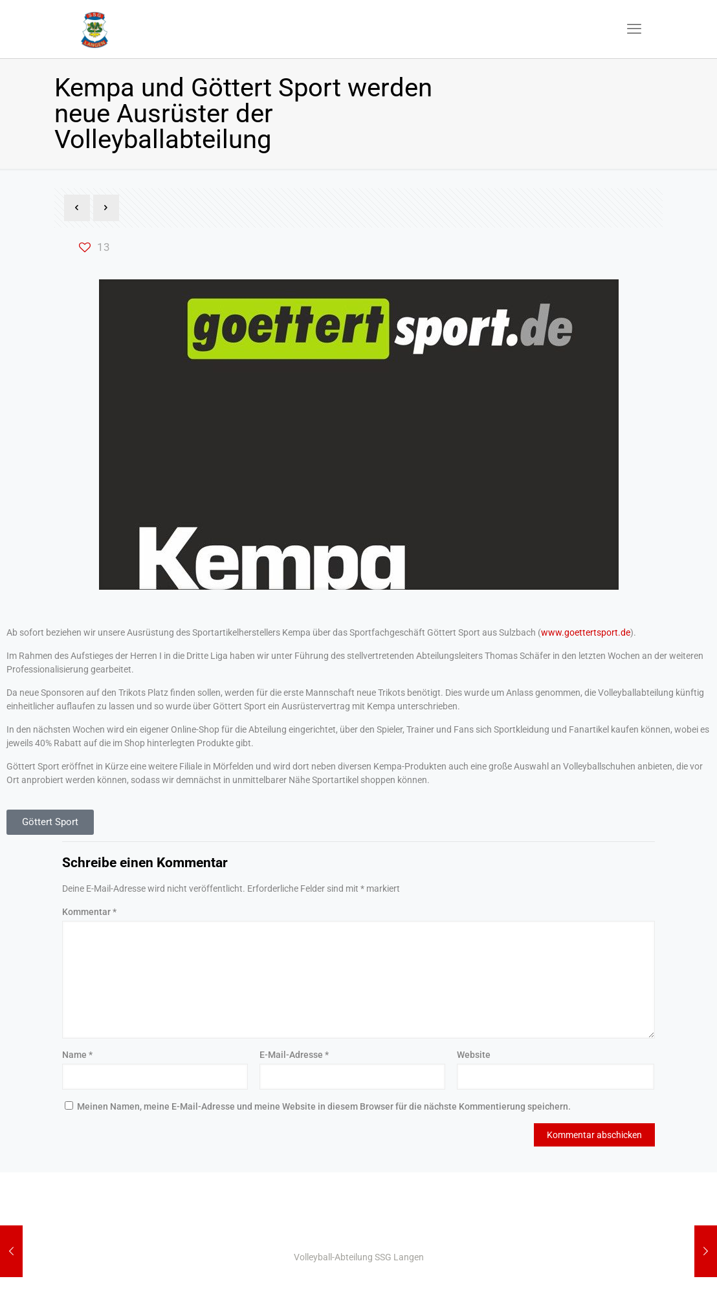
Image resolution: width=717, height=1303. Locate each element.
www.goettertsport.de (585, 632)
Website (474, 1055)
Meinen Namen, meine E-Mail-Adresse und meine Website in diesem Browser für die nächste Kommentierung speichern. (324, 1106)
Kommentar (89, 912)
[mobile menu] (634, 29)
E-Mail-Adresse (294, 1055)
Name (77, 1055)
